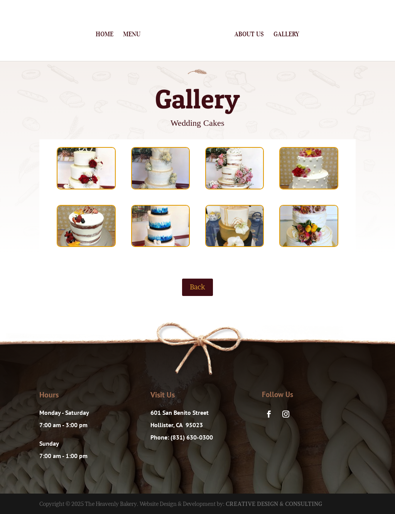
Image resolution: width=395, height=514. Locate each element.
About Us (249, 34)
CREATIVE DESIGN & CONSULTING (274, 503)
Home (104, 34)
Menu (131, 34)
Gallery (286, 34)
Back (197, 287)
